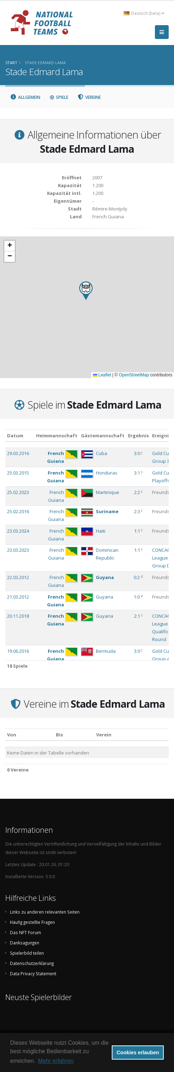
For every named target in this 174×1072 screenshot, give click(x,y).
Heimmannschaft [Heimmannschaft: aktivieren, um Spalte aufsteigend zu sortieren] (56, 435)
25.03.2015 (18, 473)
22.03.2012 (18, 577)
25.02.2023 (18, 492)
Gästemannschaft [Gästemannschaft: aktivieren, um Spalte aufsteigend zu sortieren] (102, 435)
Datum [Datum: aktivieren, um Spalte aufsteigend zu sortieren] (15, 435)
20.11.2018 (18, 616)
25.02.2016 (18, 511)
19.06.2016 (18, 651)
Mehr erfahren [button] (56, 1061)
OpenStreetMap (134, 374)
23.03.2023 (18, 550)
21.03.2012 (18, 597)
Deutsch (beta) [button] (144, 13)
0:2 (137, 577)
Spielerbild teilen (27, 953)
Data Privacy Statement (33, 973)
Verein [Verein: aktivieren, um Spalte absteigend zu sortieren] (103, 734)
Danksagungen (24, 942)
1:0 (137, 597)
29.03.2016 (18, 453)
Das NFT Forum (25, 932)
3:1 (137, 473)
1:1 (137, 531)
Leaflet (102, 374)
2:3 (137, 511)
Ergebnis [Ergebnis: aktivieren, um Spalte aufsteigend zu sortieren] (138, 435)
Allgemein (25, 97)
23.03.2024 (18, 531)
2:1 (137, 616)
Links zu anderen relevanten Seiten (45, 912)
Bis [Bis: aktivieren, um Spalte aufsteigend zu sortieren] (59, 734)
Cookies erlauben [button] (138, 1052)
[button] (86, 291)
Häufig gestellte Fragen (32, 922)
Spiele (59, 97)
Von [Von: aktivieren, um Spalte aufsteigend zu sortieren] (11, 734)
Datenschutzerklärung (32, 963)
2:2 (137, 492)
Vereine (89, 97)
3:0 (137, 453)
